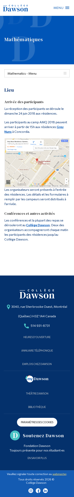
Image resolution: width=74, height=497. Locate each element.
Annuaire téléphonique (37, 350)
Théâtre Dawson (37, 393)
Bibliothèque (37, 407)
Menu (67, 8)
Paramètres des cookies (37, 422)
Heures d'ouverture (37, 337)
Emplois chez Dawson (37, 364)
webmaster (59, 474)
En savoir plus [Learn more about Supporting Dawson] (37, 458)
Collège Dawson (38, 225)
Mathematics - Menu (22, 73)
